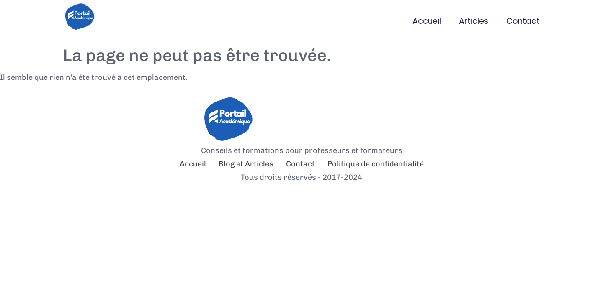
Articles (473, 21)
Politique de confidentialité (375, 163)
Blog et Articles (246, 163)
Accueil (426, 21)
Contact (523, 21)
